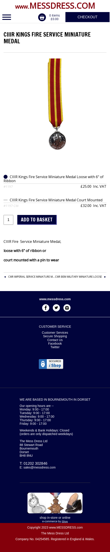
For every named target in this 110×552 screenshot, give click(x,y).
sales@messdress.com (40, 467)
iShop (65, 521)
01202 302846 (35, 463)
